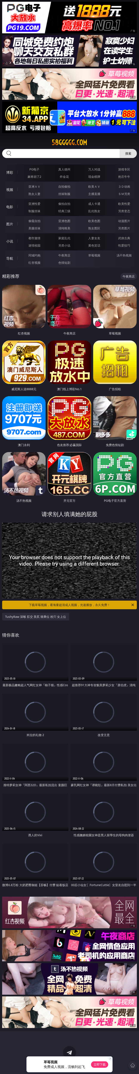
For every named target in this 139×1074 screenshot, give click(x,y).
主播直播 (94, 194)
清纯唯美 (64, 228)
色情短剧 (64, 263)
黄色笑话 (94, 245)
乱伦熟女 (94, 211)
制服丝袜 (34, 211)
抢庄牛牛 (124, 177)
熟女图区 (94, 228)
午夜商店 (64, 255)
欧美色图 (94, 221)
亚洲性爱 (34, 204)
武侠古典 (124, 238)
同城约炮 (34, 255)
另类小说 (64, 245)
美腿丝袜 (34, 228)
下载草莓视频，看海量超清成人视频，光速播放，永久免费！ (82, 605)
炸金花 (64, 177)
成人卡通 (94, 204)
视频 (9, 189)
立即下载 (100, 1064)
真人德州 (64, 169)
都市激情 (34, 238)
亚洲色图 (64, 221)
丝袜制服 (64, 194)
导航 (9, 258)
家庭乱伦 (64, 238)
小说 (9, 241)
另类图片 (124, 228)
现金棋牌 (94, 177)
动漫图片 (124, 221)
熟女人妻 (34, 194)
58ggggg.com (69, 142)
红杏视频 (34, 263)
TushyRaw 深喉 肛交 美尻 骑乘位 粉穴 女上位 (35, 617)
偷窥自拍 (34, 221)
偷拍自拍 (64, 204)
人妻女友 (94, 238)
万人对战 (94, 169)
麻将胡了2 (34, 177)
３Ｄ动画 (124, 186)
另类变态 (124, 211)
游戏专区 (124, 169)
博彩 (9, 172)
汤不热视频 (124, 255)
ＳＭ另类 (124, 194)
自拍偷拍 (64, 186)
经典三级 (64, 211)
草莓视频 (94, 255)
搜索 (128, 153)
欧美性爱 (124, 204)
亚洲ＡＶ (34, 186)
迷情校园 (34, 245)
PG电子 (34, 169)
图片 (9, 224)
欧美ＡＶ (94, 186)
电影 (9, 206)
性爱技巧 (124, 245)
